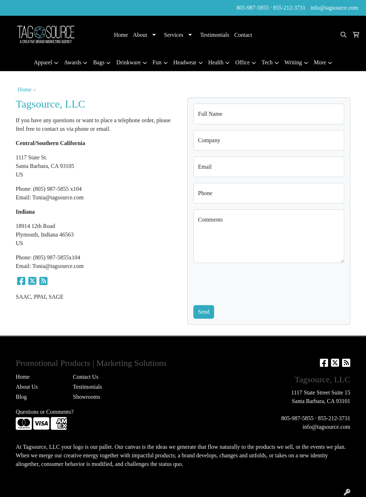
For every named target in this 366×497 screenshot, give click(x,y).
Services (173, 35)
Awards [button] (72, 62)
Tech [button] (267, 62)
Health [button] (216, 62)
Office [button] (242, 62)
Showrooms (86, 397)
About (140, 35)
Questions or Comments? (45, 412)
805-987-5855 (252, 8)
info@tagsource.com (334, 8)
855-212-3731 (289, 8)
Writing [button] (293, 62)
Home (121, 35)
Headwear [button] (185, 62)
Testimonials (214, 35)
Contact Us (86, 377)
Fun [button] (157, 62)
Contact (243, 35)
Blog (21, 397)
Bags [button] (98, 62)
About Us (27, 387)
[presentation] (247, 283)
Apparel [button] (43, 62)
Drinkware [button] (128, 62)
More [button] (320, 62)
